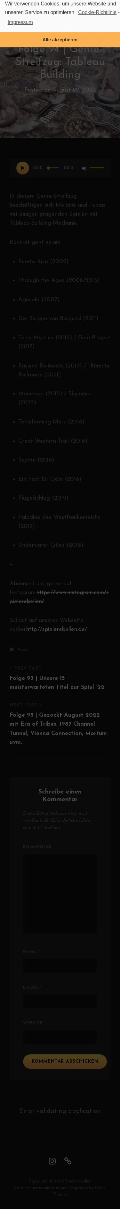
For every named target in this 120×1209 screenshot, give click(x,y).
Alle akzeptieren (60, 39)
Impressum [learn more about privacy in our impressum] (20, 22)
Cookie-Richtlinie (97, 12)
